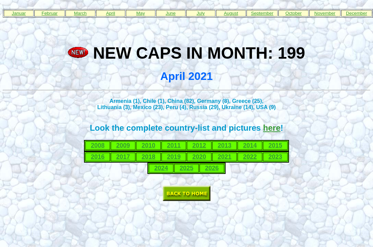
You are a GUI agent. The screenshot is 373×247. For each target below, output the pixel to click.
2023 (275, 156)
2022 (250, 156)
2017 (123, 156)
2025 (186, 168)
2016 (98, 156)
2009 (123, 145)
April (110, 13)
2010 (148, 145)
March (80, 13)
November (324, 13)
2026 (212, 168)
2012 (199, 145)
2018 (148, 156)
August (231, 13)
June (171, 13)
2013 (224, 145)
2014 (250, 145)
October (294, 13)
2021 (224, 156)
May (140, 13)
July (200, 13)
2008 (98, 145)
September (262, 13)
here (271, 127)
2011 (174, 145)
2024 (161, 168)
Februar (49, 13)
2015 (275, 145)
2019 (174, 156)
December (356, 13)
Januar (19, 13)
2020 (199, 156)
